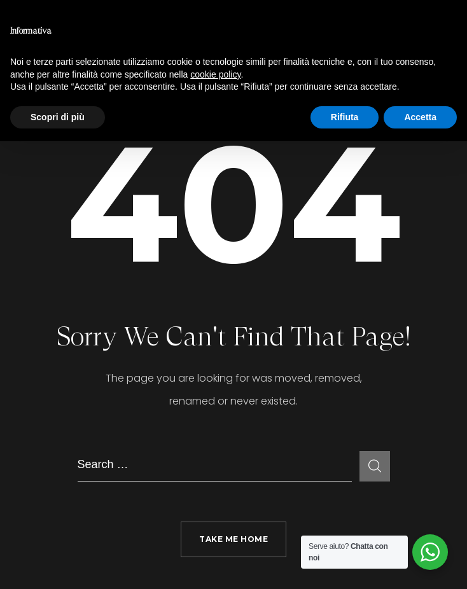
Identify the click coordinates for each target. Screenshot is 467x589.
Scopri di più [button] (58, 117)
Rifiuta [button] (345, 117)
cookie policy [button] (215, 74)
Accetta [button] (420, 117)
